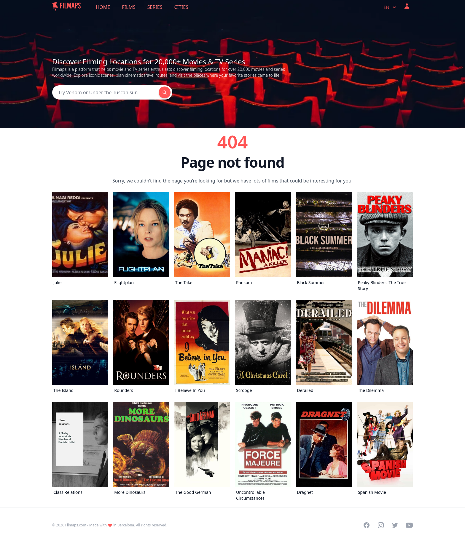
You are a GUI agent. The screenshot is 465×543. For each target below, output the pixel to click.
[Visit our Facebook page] (366, 525)
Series (155, 7)
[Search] (105, 92)
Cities (181, 7)
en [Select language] (390, 7)
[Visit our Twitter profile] (395, 525)
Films (128, 7)
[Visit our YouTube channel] (409, 525)
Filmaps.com (75, 525)
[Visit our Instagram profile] (380, 525)
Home (103, 7)
